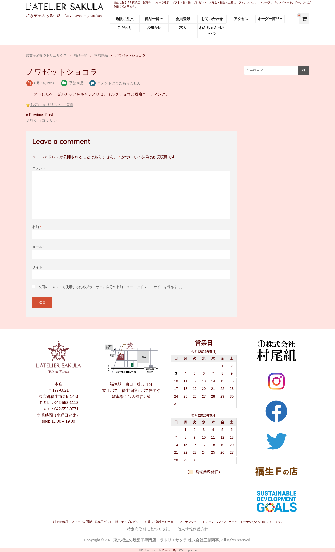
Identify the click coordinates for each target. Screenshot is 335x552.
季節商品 (76, 83)
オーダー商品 (268, 19)
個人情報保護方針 (192, 529)
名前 (36, 227)
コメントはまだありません (119, 83)
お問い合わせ (212, 19)
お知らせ (154, 27)
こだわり (124, 27)
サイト (37, 267)
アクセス (241, 19)
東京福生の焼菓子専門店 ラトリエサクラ (150, 540)
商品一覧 (152, 19)
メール (38, 247)
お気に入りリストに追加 (51, 105)
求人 (183, 27)
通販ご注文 (125, 19)
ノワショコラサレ (41, 120)
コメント (39, 168)
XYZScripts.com (188, 550)
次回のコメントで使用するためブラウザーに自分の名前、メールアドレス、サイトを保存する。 (111, 287)
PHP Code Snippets (149, 550)
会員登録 (183, 19)
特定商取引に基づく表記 (148, 529)
